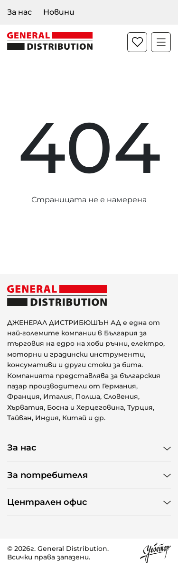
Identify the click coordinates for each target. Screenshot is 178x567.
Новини (59, 12)
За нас (19, 12)
